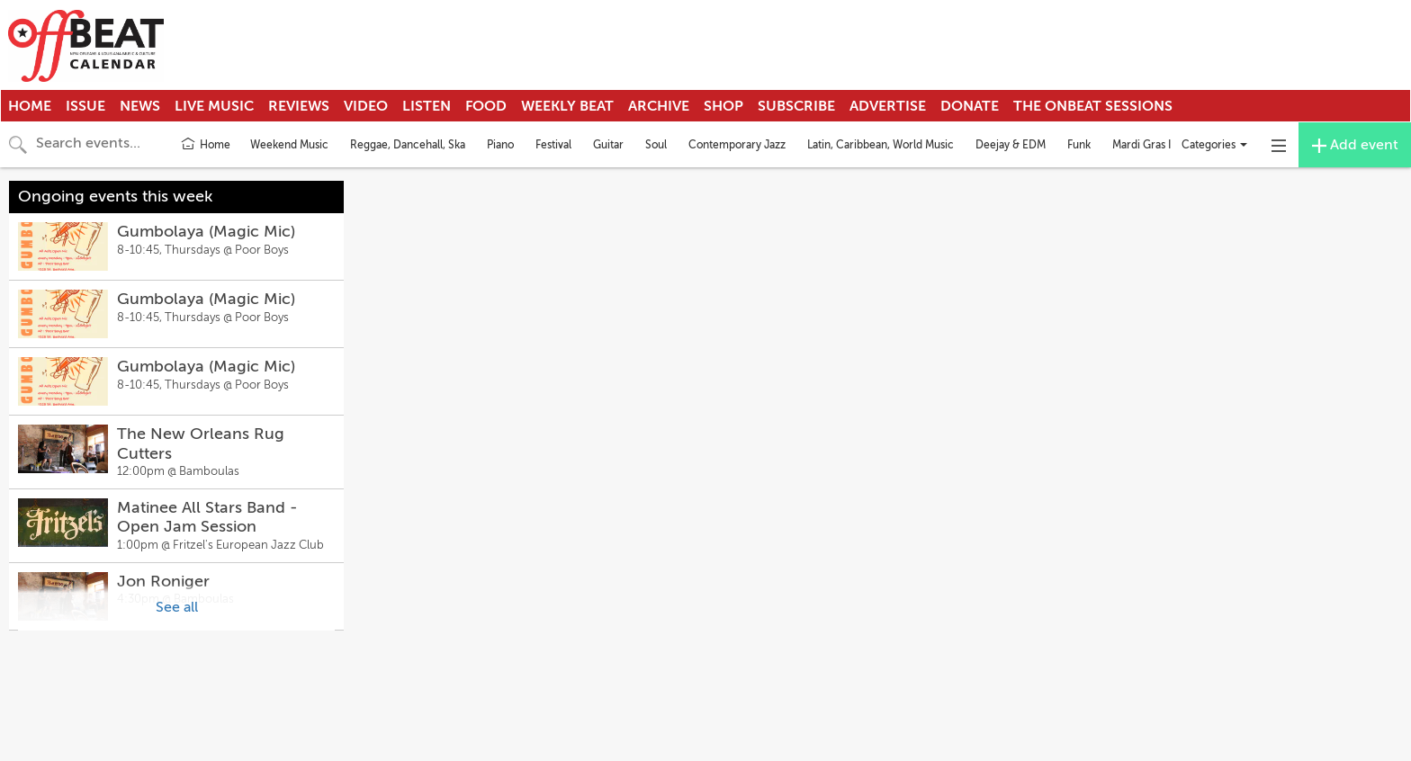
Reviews (298, 106)
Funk (1079, 145)
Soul (656, 145)
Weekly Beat (567, 106)
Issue (85, 106)
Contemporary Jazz (737, 145)
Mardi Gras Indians (1157, 145)
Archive (658, 106)
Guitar (608, 145)
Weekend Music (289, 145)
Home (29, 106)
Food (486, 106)
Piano (500, 145)
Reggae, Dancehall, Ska (407, 145)
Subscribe (796, 106)
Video (366, 106)
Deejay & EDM (1010, 145)
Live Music (214, 106)
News (140, 106)
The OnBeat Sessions (1093, 106)
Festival (553, 145)
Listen (426, 106)
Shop (723, 106)
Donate (969, 106)
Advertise (887, 106)
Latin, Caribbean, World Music (880, 145)
